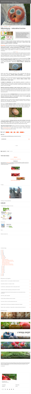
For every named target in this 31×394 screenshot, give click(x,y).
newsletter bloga (8, 162)
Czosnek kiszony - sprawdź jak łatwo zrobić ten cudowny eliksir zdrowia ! (15, 317)
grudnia (3, 255)
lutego (3, 271)
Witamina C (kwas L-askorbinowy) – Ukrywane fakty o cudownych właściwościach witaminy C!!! (14, 347)
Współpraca (3, 386)
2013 (2, 275)
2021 (2, 250)
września (3, 258)
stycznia (3, 272)
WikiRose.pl (15, 157)
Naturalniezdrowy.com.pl (7, 127)
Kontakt (17, 386)
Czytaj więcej (2, 329)
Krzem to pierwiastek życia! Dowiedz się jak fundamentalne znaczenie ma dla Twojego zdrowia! (15, 357)
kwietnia (3, 269)
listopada (3, 256)
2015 (2, 273)
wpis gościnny (5, 26)
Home (1, 26)
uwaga (9, 26)
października (3, 257)
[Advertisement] (6, 241)
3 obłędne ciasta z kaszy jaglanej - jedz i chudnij (7, 260)
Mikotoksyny (3, 45)
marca (3, 270)
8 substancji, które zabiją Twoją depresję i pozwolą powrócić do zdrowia (15, 337)
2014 (2, 274)
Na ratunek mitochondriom (5, 259)
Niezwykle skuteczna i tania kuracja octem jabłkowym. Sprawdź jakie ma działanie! (15, 327)
